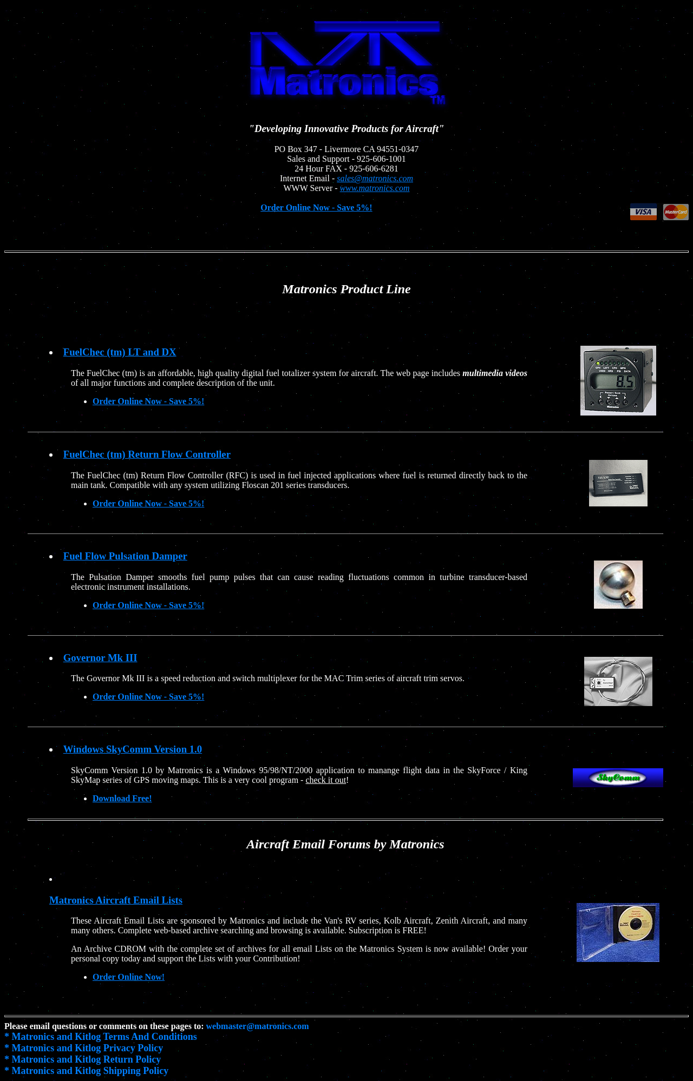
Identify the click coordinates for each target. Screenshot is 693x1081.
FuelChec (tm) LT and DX (119, 352)
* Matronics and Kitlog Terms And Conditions (100, 1036)
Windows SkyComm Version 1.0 (132, 749)
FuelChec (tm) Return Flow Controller (147, 454)
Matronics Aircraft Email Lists (115, 900)
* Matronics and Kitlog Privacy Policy (83, 1048)
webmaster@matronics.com (257, 1026)
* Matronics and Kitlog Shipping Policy (86, 1070)
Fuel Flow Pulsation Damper (125, 556)
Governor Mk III (100, 657)
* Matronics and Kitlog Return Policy (82, 1059)
